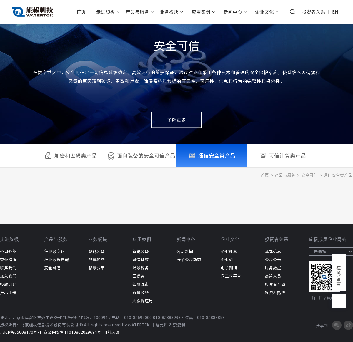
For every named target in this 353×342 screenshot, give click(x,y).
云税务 (138, 276)
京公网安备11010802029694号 (72, 332)
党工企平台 (231, 276)
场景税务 (140, 268)
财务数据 (273, 268)
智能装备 (96, 251)
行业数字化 (54, 251)
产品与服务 (285, 175)
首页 (265, 175)
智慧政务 (140, 293)
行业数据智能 (56, 260)
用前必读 (111, 332)
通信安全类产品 (338, 175)
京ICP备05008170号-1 (20, 332)
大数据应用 (142, 301)
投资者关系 (313, 12)
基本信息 (273, 251)
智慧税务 (96, 260)
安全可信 (309, 175)
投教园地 (8, 284)
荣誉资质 (8, 260)
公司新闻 (184, 251)
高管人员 (273, 276)
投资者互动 (275, 284)
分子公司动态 (188, 260)
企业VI (227, 260)
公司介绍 (8, 251)
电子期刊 (229, 268)
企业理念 (229, 251)
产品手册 (8, 293)
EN (335, 12)
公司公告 (273, 260)
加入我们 (8, 276)
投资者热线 (275, 293)
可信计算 (140, 260)
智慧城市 (96, 268)
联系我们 (8, 268)
